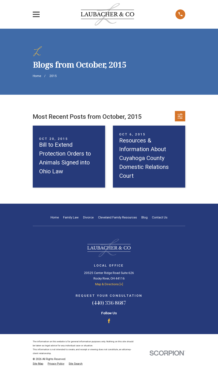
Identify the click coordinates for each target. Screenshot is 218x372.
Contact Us (159, 217)
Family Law (71, 217)
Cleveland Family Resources (117, 217)
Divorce (88, 217)
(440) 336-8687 (109, 302)
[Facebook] (109, 321)
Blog (144, 217)
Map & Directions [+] (109, 284)
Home (55, 217)
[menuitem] (38, 363)
